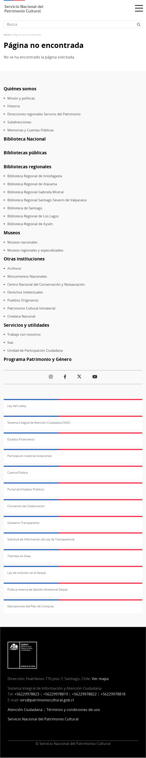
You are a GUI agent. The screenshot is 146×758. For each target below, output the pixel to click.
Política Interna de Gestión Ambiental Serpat (37, 589)
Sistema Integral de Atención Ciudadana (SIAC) (38, 422)
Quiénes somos (20, 88)
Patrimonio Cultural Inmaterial (31, 308)
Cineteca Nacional (21, 316)
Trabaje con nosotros (24, 334)
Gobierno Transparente (23, 523)
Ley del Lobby (16, 406)
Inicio (7, 35)
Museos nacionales (22, 242)
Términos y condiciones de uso (73, 709)
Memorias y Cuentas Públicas (30, 130)
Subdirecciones (19, 122)
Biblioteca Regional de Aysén (30, 224)
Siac (10, 342)
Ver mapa (100, 678)
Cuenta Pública (17, 472)
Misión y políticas (21, 98)
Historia (13, 106)
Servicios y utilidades (26, 325)
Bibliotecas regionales (27, 166)
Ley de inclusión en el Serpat (26, 573)
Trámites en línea (19, 556)
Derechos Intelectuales (25, 292)
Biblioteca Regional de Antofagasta (34, 176)
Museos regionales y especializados (35, 250)
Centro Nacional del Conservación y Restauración (46, 284)
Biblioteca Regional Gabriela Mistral (35, 192)
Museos (12, 232)
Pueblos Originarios (23, 300)
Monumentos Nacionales (27, 276)
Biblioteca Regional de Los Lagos (33, 216)
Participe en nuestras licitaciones (29, 456)
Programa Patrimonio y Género (38, 359)
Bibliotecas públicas (25, 152)
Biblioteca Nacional (25, 139)
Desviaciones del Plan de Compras (30, 606)
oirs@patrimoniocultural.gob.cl (47, 700)
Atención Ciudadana (25, 709)
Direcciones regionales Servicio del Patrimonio (44, 114)
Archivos (14, 268)
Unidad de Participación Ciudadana (35, 350)
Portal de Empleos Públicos (25, 489)
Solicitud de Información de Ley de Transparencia (40, 539)
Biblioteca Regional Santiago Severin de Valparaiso (47, 200)
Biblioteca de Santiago (24, 208)
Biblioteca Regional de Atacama (32, 184)
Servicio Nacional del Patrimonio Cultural (43, 719)
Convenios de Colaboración (26, 506)
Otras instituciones (24, 259)
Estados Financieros (20, 439)
